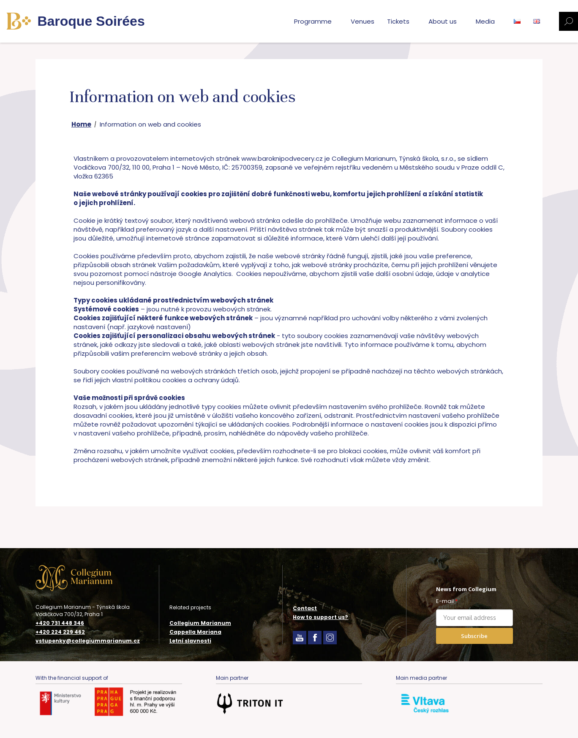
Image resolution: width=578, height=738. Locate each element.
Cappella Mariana (195, 631)
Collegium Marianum (200, 623)
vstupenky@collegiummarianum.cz (87, 641)
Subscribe (474, 636)
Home (81, 124)
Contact (305, 608)
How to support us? (320, 617)
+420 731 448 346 (59, 623)
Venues (362, 21)
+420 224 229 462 (60, 632)
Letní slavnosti (190, 640)
